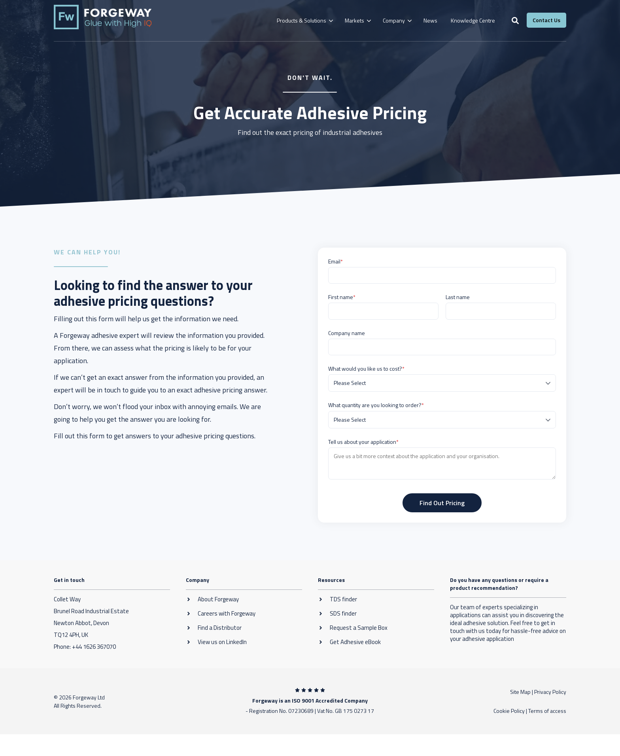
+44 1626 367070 (94, 646)
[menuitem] (304, 20)
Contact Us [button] (546, 20)
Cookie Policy (509, 711)
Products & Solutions (301, 20)
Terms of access (547, 711)
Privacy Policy (550, 692)
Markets (354, 20)
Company (394, 20)
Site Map (520, 692)
